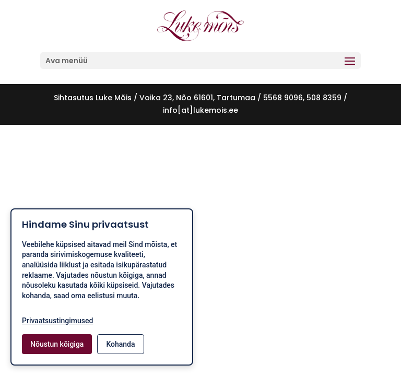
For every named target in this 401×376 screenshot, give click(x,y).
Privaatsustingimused (57, 320)
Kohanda (120, 344)
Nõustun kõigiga (57, 344)
